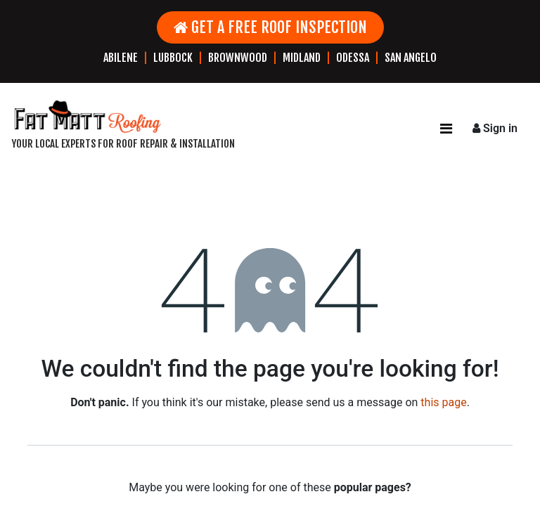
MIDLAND (302, 58)
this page (443, 402)
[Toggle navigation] (446, 129)
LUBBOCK (173, 58)
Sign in (495, 128)
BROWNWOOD (237, 58)
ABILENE (120, 58)
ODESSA (352, 58)
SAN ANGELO (411, 58)
